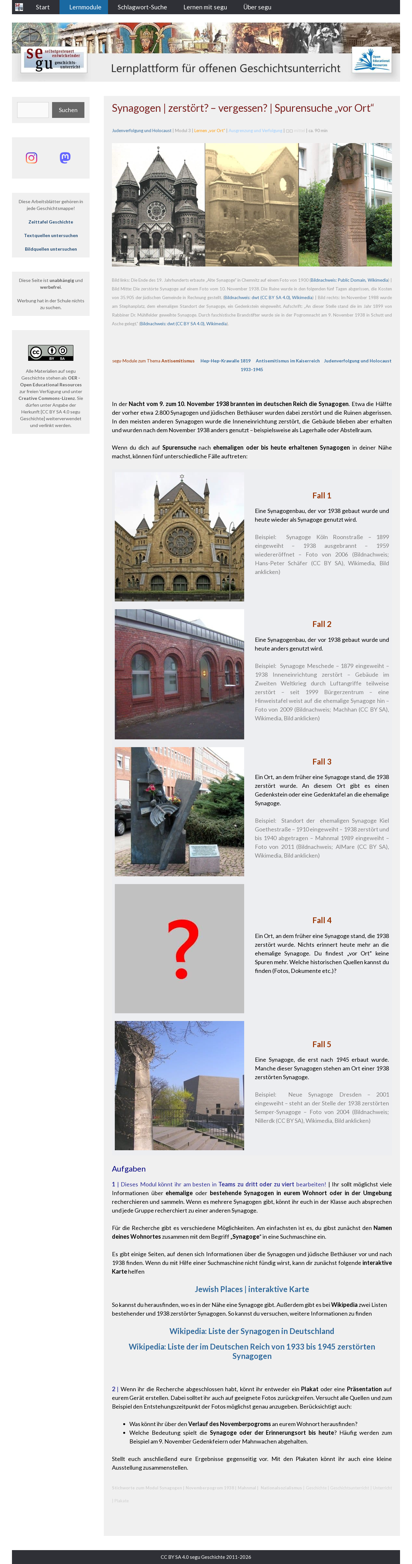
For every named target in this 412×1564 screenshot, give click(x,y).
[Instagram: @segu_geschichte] (31, 158)
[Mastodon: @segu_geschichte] (65, 158)
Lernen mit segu (205, 7)
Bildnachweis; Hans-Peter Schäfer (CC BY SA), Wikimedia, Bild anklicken (322, 563)
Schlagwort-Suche (142, 7)
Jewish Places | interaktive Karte (252, 1289)
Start (43, 7)
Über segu (257, 7)
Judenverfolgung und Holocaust (141, 130)
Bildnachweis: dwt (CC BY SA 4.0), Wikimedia (268, 297)
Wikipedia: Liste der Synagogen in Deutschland (251, 1331)
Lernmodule (85, 7)
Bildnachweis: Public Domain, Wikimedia (349, 280)
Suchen (68, 109)
